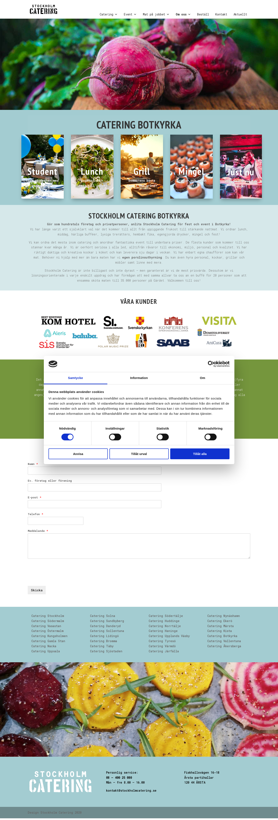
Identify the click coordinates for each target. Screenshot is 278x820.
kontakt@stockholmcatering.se (131, 790)
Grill (142, 171)
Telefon (35, 514)
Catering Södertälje (166, 616)
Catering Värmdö (162, 646)
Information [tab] (139, 378)
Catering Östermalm (47, 631)
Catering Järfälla (164, 651)
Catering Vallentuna (224, 641)
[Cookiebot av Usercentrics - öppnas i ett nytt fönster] (211, 364)
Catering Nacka (43, 646)
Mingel (191, 171)
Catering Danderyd (105, 626)
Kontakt (221, 14)
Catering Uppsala (45, 651)
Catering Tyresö (162, 641)
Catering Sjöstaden (106, 651)
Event (130, 14)
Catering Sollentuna (107, 631)
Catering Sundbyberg (107, 621)
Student (42, 171)
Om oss (183, 14)
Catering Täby (101, 646)
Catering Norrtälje (165, 626)
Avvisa (78, 454)
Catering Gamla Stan (48, 641)
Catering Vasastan (46, 626)
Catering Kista (219, 631)
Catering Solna (102, 616)
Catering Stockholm (47, 616)
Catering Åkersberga (224, 646)
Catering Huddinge (164, 621)
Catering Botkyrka (222, 636)
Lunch (92, 171)
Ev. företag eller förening (50, 481)
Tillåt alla (200, 454)
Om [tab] (202, 378)
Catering (109, 14)
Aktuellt (240, 14)
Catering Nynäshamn (223, 616)
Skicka (37, 590)
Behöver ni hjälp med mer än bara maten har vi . (103, 257)
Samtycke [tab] (75, 378)
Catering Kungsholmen (49, 636)
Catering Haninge (163, 631)
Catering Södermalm (47, 621)
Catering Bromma (103, 641)
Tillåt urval (139, 454)
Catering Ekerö (219, 621)
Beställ (203, 14)
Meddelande (38, 531)
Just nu (240, 172)
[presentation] (60, 579)
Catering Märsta (220, 626)
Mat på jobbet (156, 14)
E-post (34, 497)
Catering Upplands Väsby (169, 636)
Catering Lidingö (104, 636)
